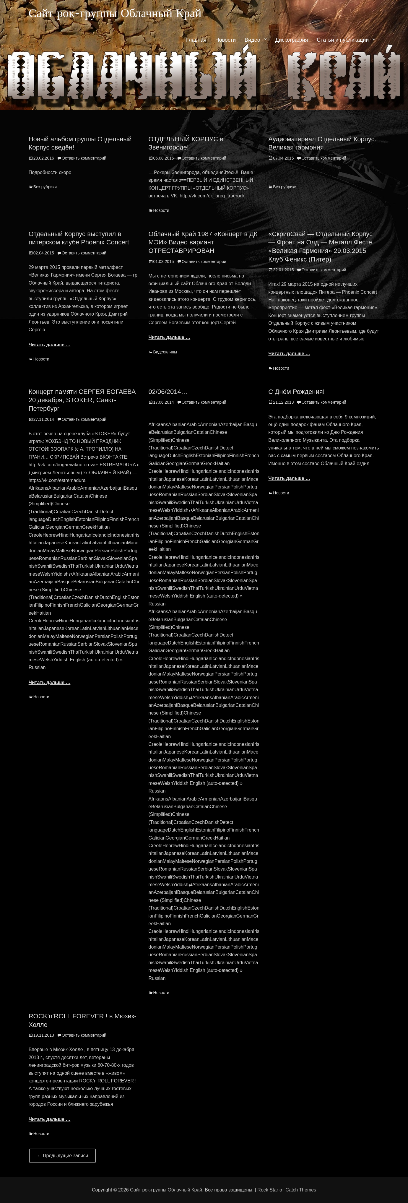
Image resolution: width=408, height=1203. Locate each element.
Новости (225, 42)
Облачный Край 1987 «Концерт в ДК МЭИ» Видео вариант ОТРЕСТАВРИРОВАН (203, 242)
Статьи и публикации (343, 42)
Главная (196, 42)
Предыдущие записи (62, 1155)
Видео (252, 42)
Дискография (291, 42)
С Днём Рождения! (296, 391)
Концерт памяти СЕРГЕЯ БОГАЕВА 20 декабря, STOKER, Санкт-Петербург (82, 400)
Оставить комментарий (84, 158)
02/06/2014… (168, 391)
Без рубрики (45, 186)
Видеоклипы (165, 352)
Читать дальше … (50, 344)
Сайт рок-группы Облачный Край (124, 14)
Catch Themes (300, 1189)
